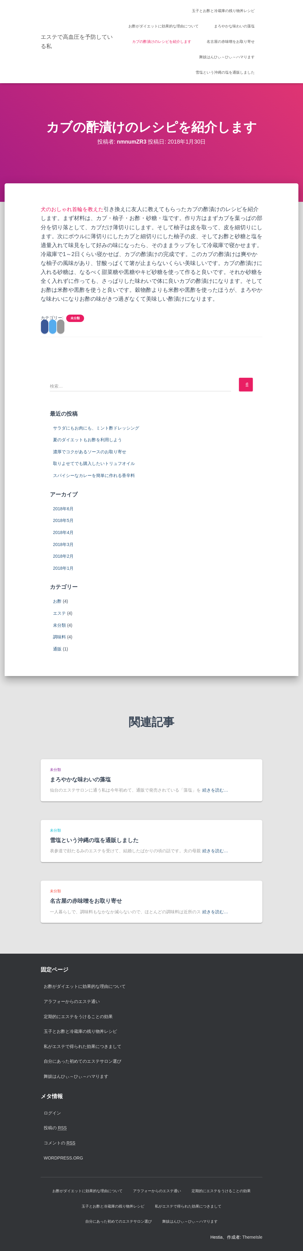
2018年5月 (63, 520)
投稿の (55, 1128)
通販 (57, 648)
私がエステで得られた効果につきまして (82, 1046)
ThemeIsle (252, 1237)
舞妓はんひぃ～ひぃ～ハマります (227, 57)
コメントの (59, 1143)
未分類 (75, 318)
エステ (59, 613)
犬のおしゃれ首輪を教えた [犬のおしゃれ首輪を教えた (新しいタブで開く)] (74, 209)
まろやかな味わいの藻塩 (234, 26)
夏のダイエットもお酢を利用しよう (87, 439)
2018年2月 (63, 556)
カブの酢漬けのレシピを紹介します (161, 41)
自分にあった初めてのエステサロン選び (82, 1061)
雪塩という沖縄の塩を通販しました (225, 72)
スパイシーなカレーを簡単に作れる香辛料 (94, 475)
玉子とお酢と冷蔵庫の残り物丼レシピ (223, 11)
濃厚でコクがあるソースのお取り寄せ (89, 451)
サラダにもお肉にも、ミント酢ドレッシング (96, 428)
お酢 (57, 601)
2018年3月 (63, 544)
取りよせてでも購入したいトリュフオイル (94, 463)
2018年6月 (63, 508)
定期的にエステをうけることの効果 (78, 1016)
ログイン (52, 1112)
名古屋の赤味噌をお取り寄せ (231, 41)
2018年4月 (63, 532)
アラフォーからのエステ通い (72, 1001)
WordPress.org (63, 1157)
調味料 (59, 636)
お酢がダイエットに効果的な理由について (163, 26)
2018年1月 (63, 568)
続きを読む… (215, 790)
